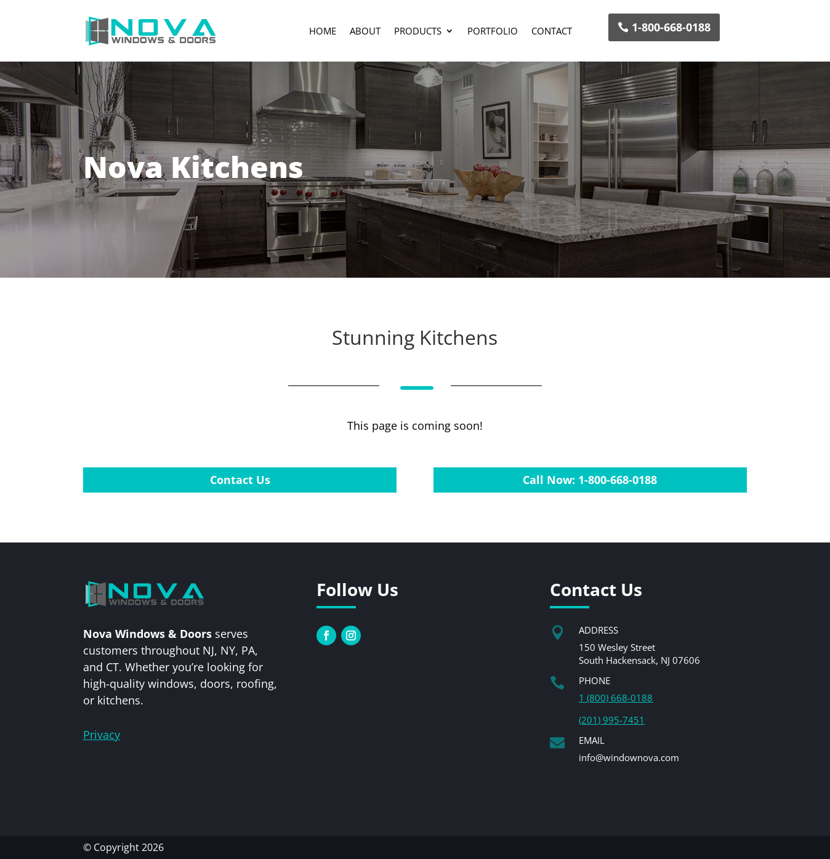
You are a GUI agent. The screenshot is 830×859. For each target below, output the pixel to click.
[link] (151, 30)
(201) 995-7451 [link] (612, 720)
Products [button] (417, 31)
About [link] (365, 31)
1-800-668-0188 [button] (671, 27)
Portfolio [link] (492, 31)
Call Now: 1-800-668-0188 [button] (590, 479)
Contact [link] (551, 31)
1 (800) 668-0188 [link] (616, 698)
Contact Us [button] (240, 479)
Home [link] (322, 31)
